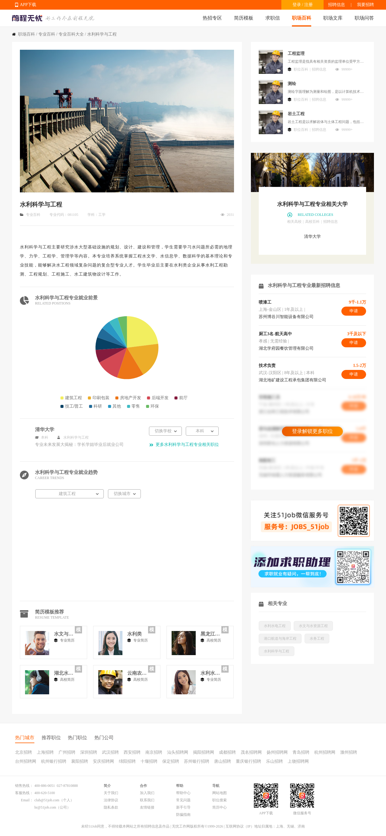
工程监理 (296, 53)
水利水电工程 (210, 673)
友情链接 (147, 807)
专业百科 (46, 34)
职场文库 (333, 18)
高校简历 (214, 640)
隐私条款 (111, 807)
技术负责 (267, 365)
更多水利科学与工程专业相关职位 (187, 444)
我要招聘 (365, 4)
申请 (354, 311)
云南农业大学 (137, 673)
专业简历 (67, 640)
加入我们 (147, 793)
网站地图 (219, 793)
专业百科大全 (71, 34)
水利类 (134, 633)
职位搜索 (219, 800)
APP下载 (28, 4)
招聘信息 (336, 4)
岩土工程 (296, 114)
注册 (308, 4)
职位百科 (301, 69)
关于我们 (111, 793)
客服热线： (24, 793)
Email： (27, 800)
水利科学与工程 (276, 651)
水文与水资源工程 (63, 633)
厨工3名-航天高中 (275, 334)
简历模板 (243, 18)
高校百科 (312, 221)
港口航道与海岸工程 (280, 638)
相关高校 (294, 221)
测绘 (292, 83)
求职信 (272, 18)
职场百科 (301, 18)
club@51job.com (46, 800)
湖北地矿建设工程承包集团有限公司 (292, 380)
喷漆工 (265, 302)
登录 (297, 4)
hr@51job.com (45, 807)
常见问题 (183, 800)
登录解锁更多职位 (312, 431)
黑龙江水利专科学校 (210, 633)
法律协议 (111, 800)
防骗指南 (183, 814)
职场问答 (364, 18)
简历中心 (219, 807)
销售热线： (24, 786)
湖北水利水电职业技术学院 (63, 673)
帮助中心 (183, 793)
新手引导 (183, 807)
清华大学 (312, 236)
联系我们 (147, 800)
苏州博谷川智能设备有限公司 (286, 316)
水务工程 (317, 638)
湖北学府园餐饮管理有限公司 (286, 348)
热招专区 (212, 18)
